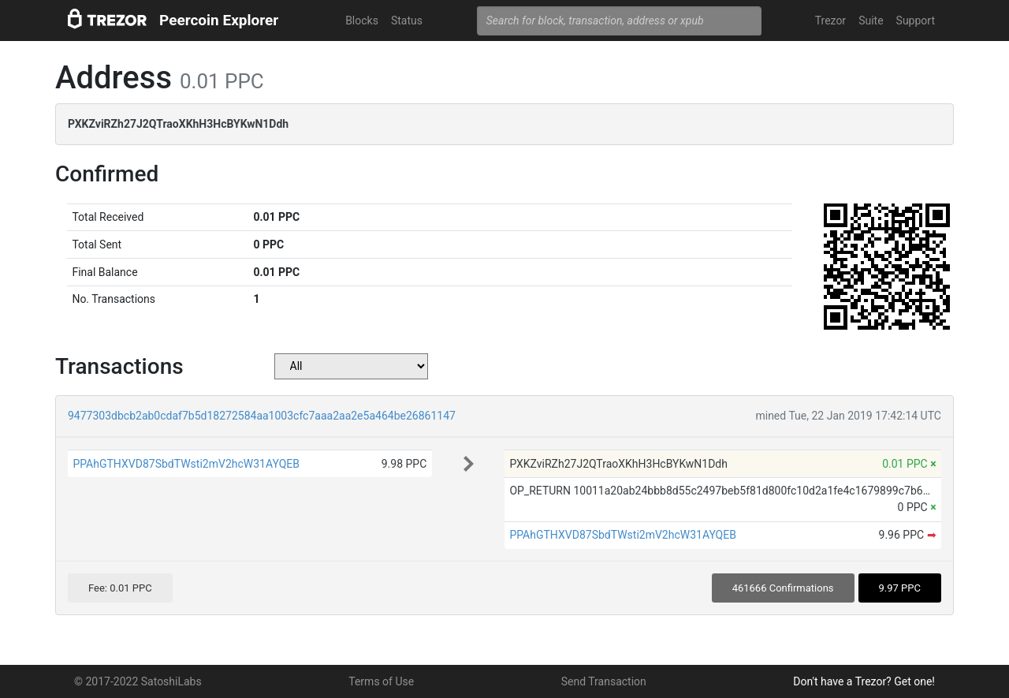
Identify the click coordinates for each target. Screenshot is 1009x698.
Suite (870, 20)
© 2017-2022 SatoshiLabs (138, 681)
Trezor (830, 20)
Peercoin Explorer (218, 20)
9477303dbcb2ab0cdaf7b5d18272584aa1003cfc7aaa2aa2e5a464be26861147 (262, 415)
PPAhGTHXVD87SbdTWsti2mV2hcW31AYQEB (186, 463)
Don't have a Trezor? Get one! (864, 681)
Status (407, 20)
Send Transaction (603, 681)
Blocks (361, 20)
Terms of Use (381, 681)
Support (915, 20)
